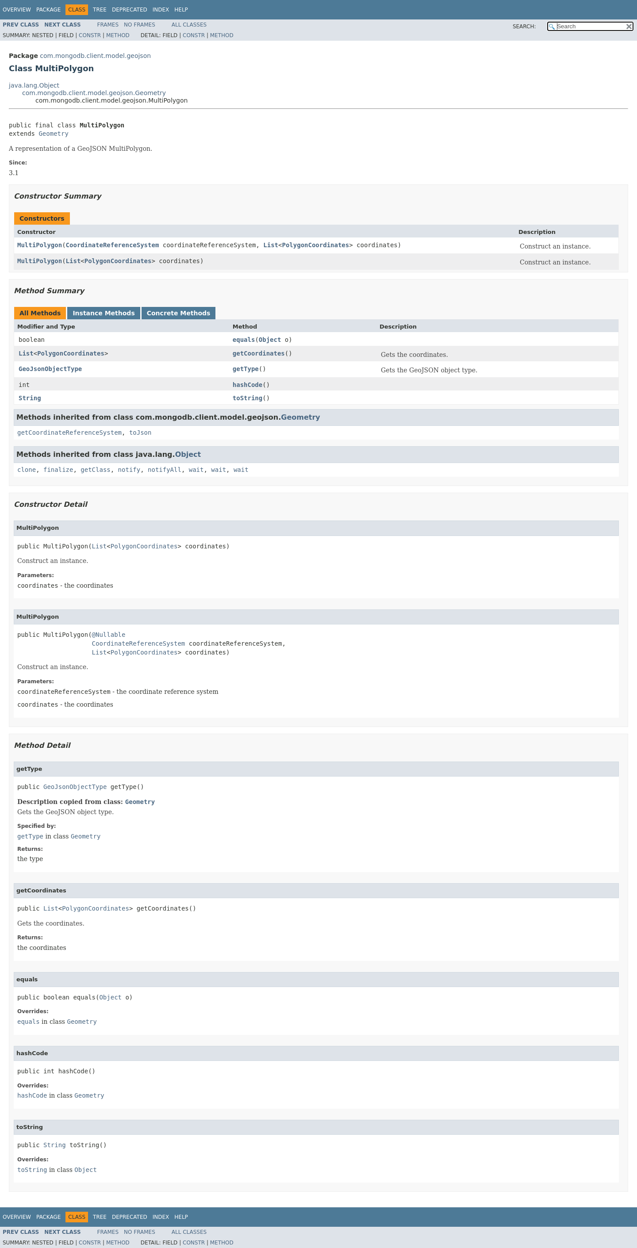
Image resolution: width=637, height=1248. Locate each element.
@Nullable (109, 634)
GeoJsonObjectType (50, 368)
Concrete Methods (179, 313)
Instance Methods (103, 313)
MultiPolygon (39, 245)
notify (129, 469)
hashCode (247, 384)
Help (181, 10)
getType (246, 368)
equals (244, 339)
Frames (108, 25)
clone (26, 469)
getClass (95, 469)
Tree (100, 10)
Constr (90, 35)
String (30, 398)
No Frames (139, 25)
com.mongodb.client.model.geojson (95, 55)
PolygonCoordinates (315, 245)
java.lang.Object (34, 85)
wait (196, 469)
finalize (58, 469)
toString (247, 398)
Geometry (53, 133)
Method (118, 35)
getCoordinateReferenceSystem (69, 432)
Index (161, 10)
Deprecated (129, 10)
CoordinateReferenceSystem (112, 245)
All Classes (189, 25)
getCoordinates (259, 353)
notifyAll (164, 469)
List (270, 245)
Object (270, 339)
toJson (140, 432)
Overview (17, 10)
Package (48, 10)
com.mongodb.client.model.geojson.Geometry (94, 92)
